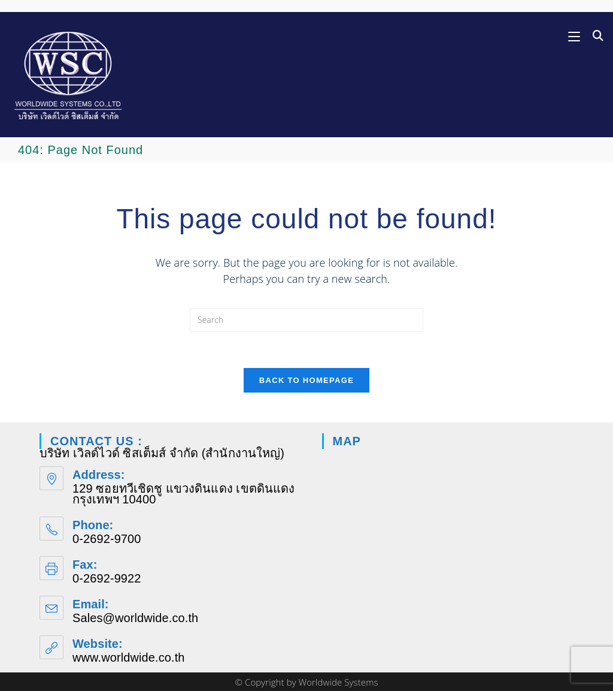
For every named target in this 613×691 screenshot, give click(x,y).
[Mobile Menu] (576, 36)
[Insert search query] (306, 320)
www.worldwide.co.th (128, 657)
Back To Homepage (306, 380)
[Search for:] (594, 36)
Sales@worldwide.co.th (135, 617)
